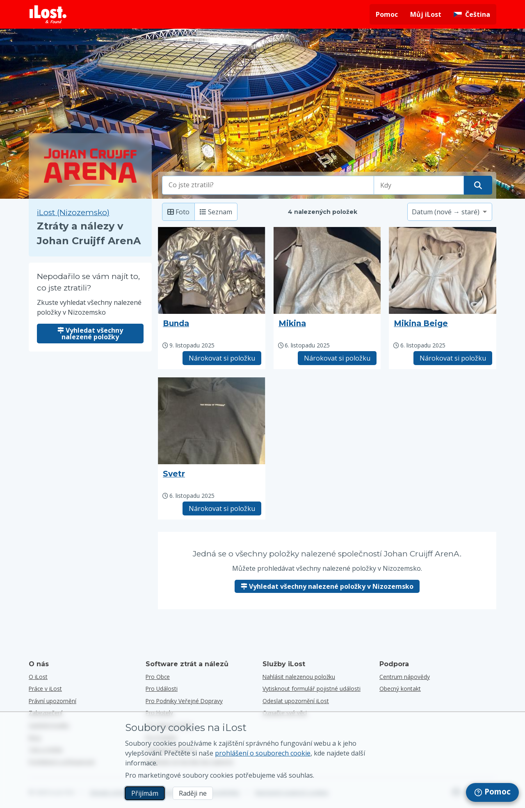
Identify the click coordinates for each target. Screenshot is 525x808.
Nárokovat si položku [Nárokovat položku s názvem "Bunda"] (222, 358)
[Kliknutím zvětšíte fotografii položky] (211, 270)
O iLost (38, 677)
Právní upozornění (52, 701)
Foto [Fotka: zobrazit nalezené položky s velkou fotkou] (178, 211)
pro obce (158, 677)
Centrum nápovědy (404, 677)
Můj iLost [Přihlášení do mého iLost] (425, 14)
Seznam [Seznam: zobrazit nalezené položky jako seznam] (216, 211)
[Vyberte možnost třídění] (449, 212)
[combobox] (268, 185)
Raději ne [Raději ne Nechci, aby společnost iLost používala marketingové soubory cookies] (193, 793)
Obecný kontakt (400, 688)
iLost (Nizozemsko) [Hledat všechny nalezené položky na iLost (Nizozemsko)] (73, 212)
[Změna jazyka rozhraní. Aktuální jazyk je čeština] (471, 14)
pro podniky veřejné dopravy (184, 701)
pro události (162, 688)
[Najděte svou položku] (478, 185)
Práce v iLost (45, 688)
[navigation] (492, 792)
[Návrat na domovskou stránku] (48, 14)
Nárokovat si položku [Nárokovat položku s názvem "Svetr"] (222, 508)
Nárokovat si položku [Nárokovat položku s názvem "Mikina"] (337, 358)
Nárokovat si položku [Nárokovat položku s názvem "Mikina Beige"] (453, 358)
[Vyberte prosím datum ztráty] (419, 185)
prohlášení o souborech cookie (262, 753)
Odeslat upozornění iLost (295, 701)
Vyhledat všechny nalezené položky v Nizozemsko (327, 586)
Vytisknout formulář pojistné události (311, 688)
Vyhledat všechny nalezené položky (90, 333)
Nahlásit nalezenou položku (298, 677)
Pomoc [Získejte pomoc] (387, 14)
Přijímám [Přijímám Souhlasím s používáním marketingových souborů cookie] (144, 793)
